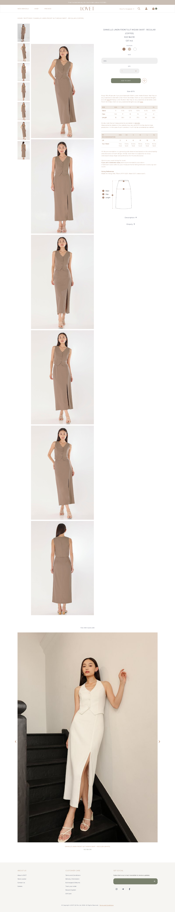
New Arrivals (23, 9)
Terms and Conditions (73, 875)
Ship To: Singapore (125, 9)
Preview (47, 9)
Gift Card (68, 893)
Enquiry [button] (131, 224)
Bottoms (28, 18)
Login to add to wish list (144, 80)
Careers (20, 886)
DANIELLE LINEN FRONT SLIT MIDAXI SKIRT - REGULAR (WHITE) (87, 846)
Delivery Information (72, 879)
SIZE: (129, 54)
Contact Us (21, 882)
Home (20, 18)
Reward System (70, 890)
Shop (36, 9)
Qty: (129, 66)
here (108, 100)
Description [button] (131, 217)
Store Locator (22, 879)
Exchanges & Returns (72, 882)
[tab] (129, 217)
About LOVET (22, 875)
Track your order (71, 886)
